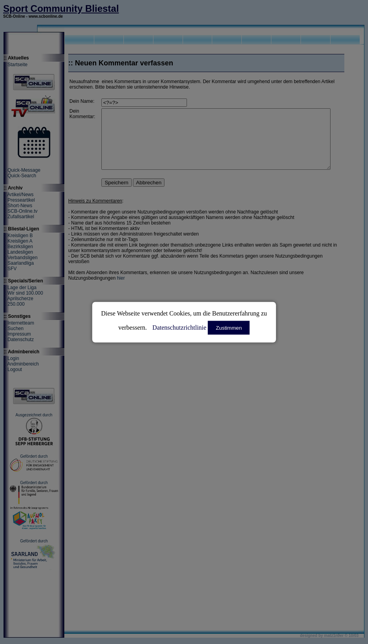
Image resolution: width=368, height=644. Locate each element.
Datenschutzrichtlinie (179, 327)
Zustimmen (229, 327)
